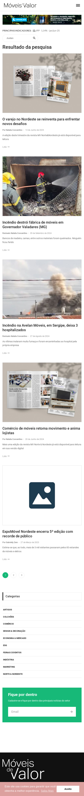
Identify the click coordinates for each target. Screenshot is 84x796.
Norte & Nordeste (13, 674)
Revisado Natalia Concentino (15, 233)
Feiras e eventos (12, 652)
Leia (5, 147)
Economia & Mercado (14, 638)
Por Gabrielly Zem (10, 542)
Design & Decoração (14, 631)
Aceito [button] (68, 789)
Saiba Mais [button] (47, 790)
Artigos (7, 609)
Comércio (8, 624)
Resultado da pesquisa (27, 47)
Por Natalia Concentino (12, 130)
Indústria (8, 659)
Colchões (8, 617)
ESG (5, 645)
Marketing (9, 667)
